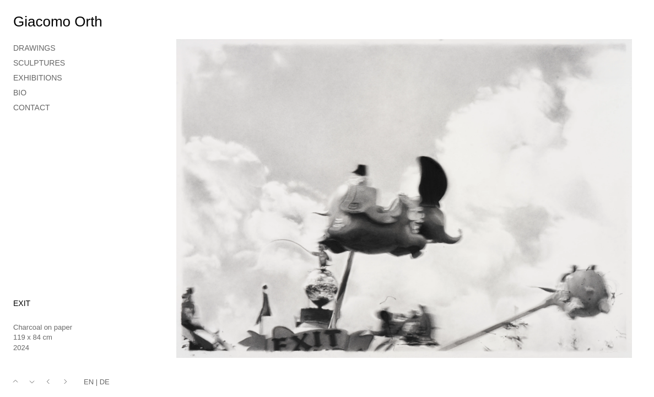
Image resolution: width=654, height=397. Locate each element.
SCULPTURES (39, 62)
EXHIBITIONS (37, 77)
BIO (19, 92)
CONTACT (31, 107)
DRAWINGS (34, 48)
